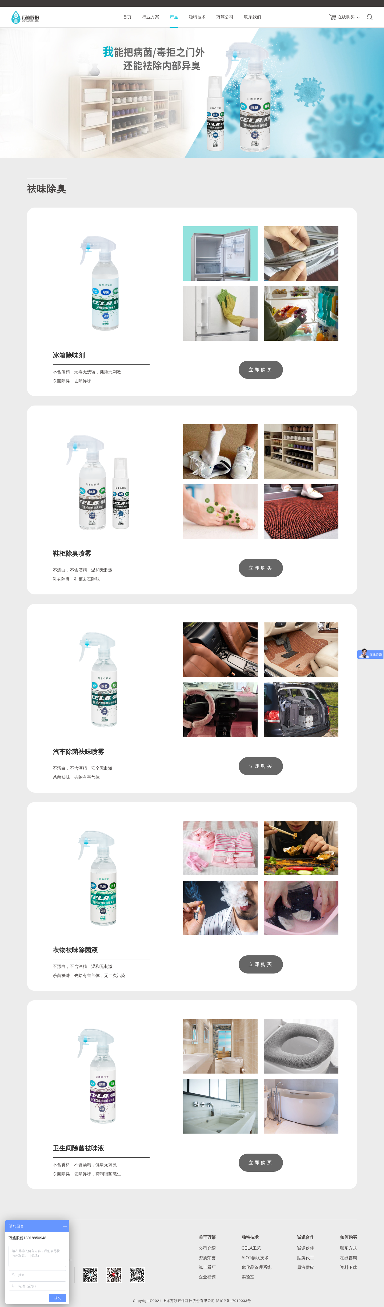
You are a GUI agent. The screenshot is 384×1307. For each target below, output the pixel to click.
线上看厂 (207, 1267)
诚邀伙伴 (305, 1248)
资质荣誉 (207, 1258)
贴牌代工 (305, 1258)
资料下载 (348, 1267)
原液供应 (305, 1267)
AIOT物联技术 (255, 1258)
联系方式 (348, 1248)
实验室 (248, 1277)
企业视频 (207, 1277)
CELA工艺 (251, 1248)
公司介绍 (207, 1248)
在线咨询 (348, 1258)
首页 (127, 17)
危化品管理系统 (256, 1267)
